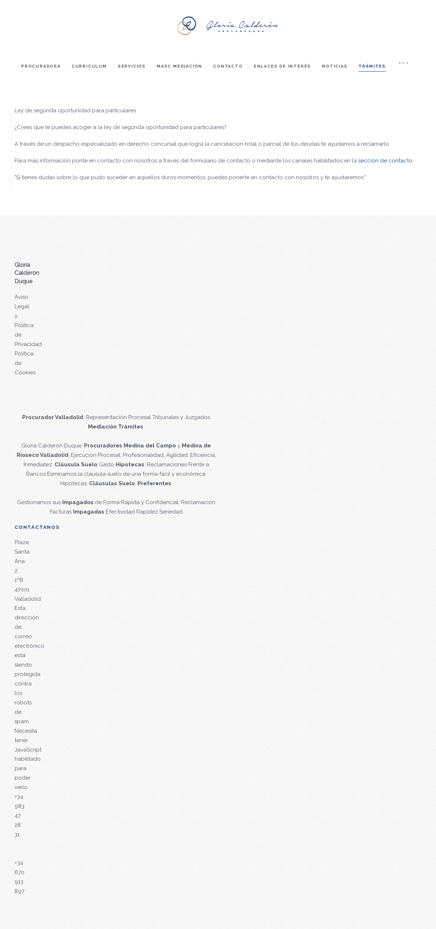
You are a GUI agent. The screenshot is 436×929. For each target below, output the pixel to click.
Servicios (132, 66)
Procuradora (41, 66)
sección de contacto (385, 160)
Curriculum (89, 66)
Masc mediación (179, 66)
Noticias (334, 66)
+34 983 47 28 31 (19, 815)
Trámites (372, 66)
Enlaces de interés (282, 66)
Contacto (228, 66)
